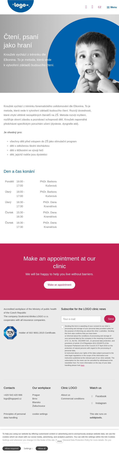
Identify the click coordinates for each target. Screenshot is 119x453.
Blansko (36, 428)
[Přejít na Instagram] (98, 429)
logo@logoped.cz (12, 425)
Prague (36, 421)
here (82, 391)
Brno (34, 425)
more (59, 441)
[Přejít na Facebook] (98, 422)
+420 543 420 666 (13, 421)
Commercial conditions (72, 425)
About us (65, 421)
